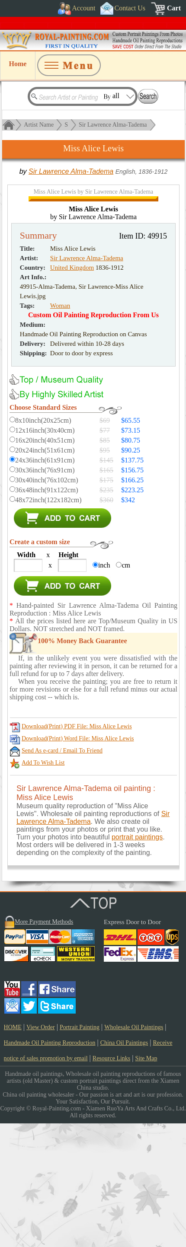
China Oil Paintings (124, 1166)
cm (126, 688)
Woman (60, 429)
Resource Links (111, 1182)
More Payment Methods (44, 1045)
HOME (13, 1151)
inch (104, 688)
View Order (40, 1151)
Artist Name (39, 124)
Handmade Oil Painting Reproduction (50, 1166)
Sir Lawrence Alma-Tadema (113, 124)
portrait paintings (137, 960)
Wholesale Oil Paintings (133, 1151)
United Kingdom (72, 391)
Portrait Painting (79, 1151)
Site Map (146, 1182)
